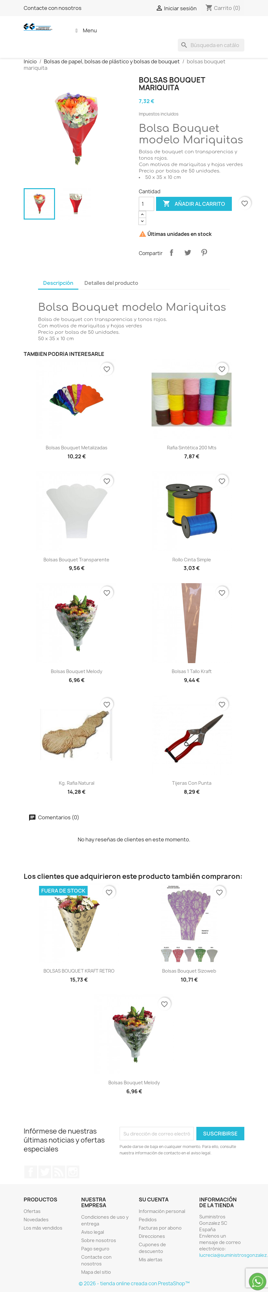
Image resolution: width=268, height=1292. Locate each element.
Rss (58, 1172)
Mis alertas (150, 1259)
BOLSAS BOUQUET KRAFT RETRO (78, 971)
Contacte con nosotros (53, 8)
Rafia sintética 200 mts (192, 448)
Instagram (73, 1172)
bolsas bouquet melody (76, 671)
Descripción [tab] (58, 282)
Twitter (44, 1172)
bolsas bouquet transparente (76, 560)
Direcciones (152, 1236)
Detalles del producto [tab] (111, 282)
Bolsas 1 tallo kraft (192, 671)
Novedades (36, 1219)
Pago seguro (95, 1249)
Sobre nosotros (98, 1240)
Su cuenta (154, 1199)
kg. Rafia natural (76, 783)
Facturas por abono (160, 1228)
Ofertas (32, 1211)
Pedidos (148, 1219)
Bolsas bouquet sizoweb (189, 971)
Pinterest (204, 252)
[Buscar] (211, 45)
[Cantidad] (146, 204)
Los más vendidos (43, 1228)
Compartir (171, 252)
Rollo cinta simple (191, 560)
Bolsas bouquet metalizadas (76, 448)
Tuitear (187, 252)
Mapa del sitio (96, 1272)
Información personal (162, 1211)
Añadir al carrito (194, 204)
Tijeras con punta (191, 783)
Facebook (30, 1172)
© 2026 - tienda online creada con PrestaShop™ (134, 1283)
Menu (85, 30)
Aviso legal (92, 1232)
